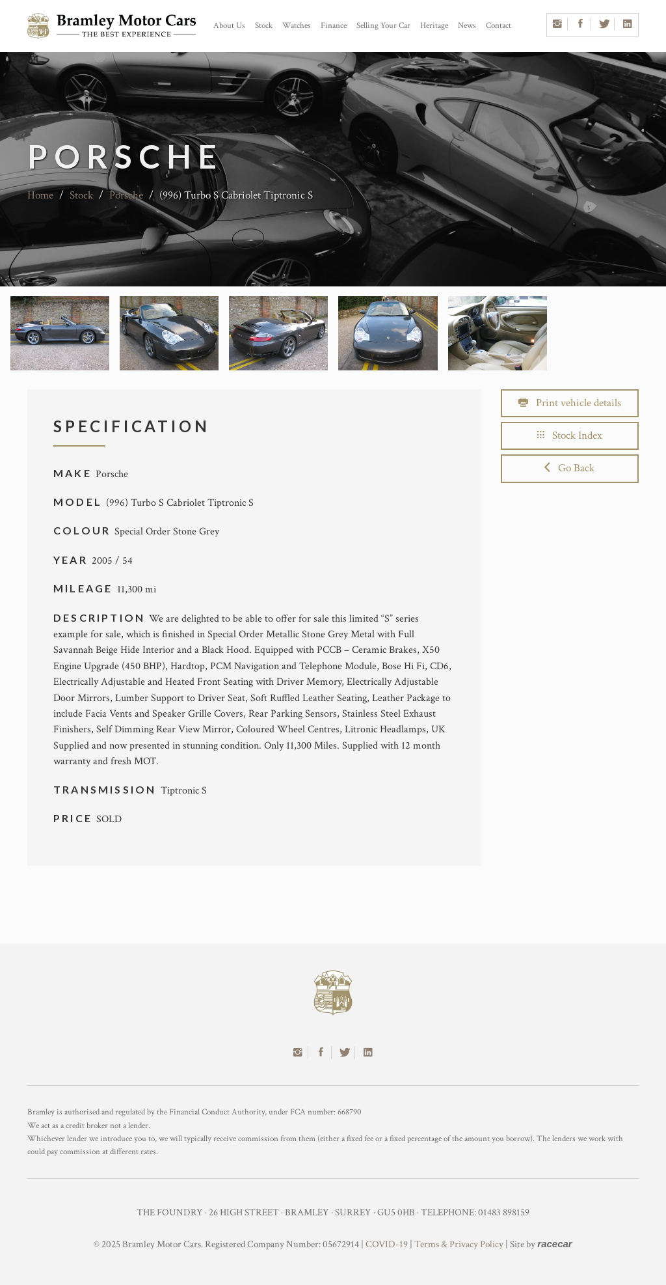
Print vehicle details (569, 403)
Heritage (434, 25)
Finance (334, 25)
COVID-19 (387, 1244)
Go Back (569, 468)
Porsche (126, 195)
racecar (554, 1243)
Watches (296, 25)
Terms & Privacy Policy (458, 1244)
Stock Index (569, 435)
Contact (498, 25)
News (467, 25)
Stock (264, 25)
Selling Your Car (383, 25)
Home (40, 195)
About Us (229, 25)
